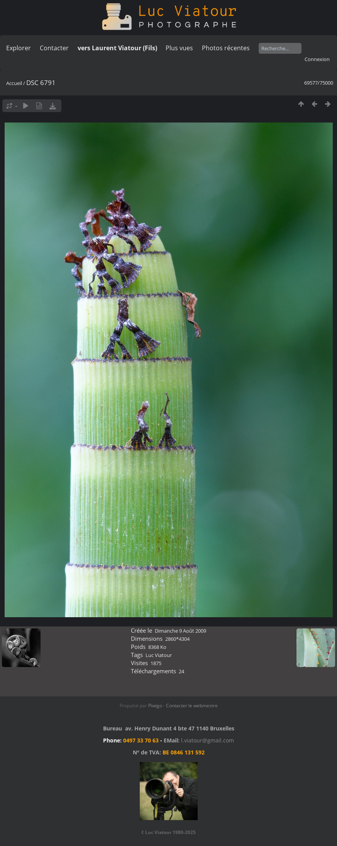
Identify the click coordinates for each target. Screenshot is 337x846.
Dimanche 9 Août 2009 (180, 630)
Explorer (18, 48)
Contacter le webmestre (192, 705)
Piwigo (155, 705)
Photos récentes (226, 48)
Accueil (14, 83)
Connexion (317, 59)
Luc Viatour (159, 655)
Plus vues (179, 48)
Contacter (54, 48)
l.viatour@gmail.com (207, 740)
